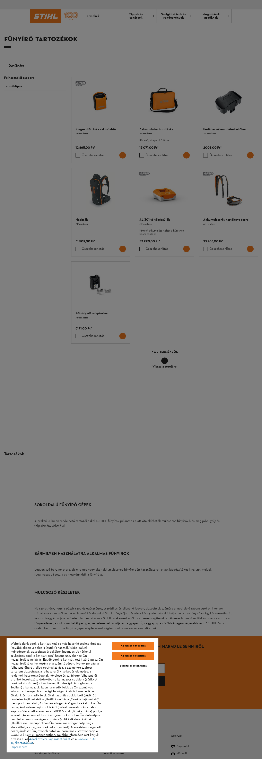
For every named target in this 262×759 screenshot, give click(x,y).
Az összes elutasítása (133, 656)
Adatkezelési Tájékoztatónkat (49, 739)
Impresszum (19, 747)
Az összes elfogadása (133, 646)
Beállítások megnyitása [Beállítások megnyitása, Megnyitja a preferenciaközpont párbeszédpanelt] (133, 666)
